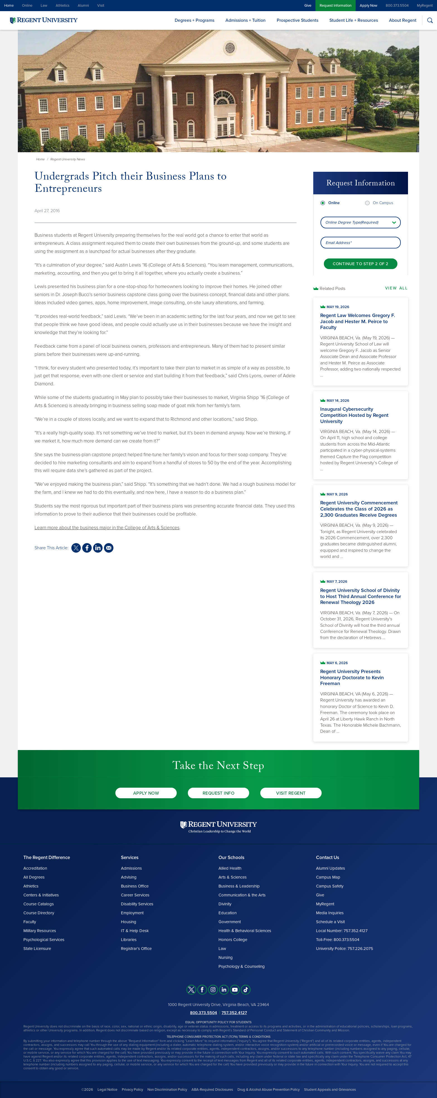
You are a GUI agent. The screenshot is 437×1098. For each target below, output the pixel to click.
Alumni (83, 5)
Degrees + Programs (194, 20)
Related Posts (332, 288)
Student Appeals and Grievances (330, 1089)
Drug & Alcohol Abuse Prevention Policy (268, 1089)
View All (396, 288)
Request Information (335, 5)
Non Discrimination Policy (167, 1089)
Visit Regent (291, 793)
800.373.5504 (397, 5)
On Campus (383, 194)
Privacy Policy (132, 1089)
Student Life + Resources (353, 20)
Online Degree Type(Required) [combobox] (351, 214)
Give (307, 5)
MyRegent (425, 5)
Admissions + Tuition (245, 20)
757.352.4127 (234, 1012)
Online (27, 5)
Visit (100, 5)
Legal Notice (107, 1089)
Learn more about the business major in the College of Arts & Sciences (107, 528)
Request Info (219, 793)
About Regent (402, 20)
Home (9, 5)
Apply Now (368, 5)
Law (44, 5)
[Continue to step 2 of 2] (360, 255)
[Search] (430, 20)
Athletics (62, 5)
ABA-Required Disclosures (212, 1089)
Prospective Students (297, 20)
